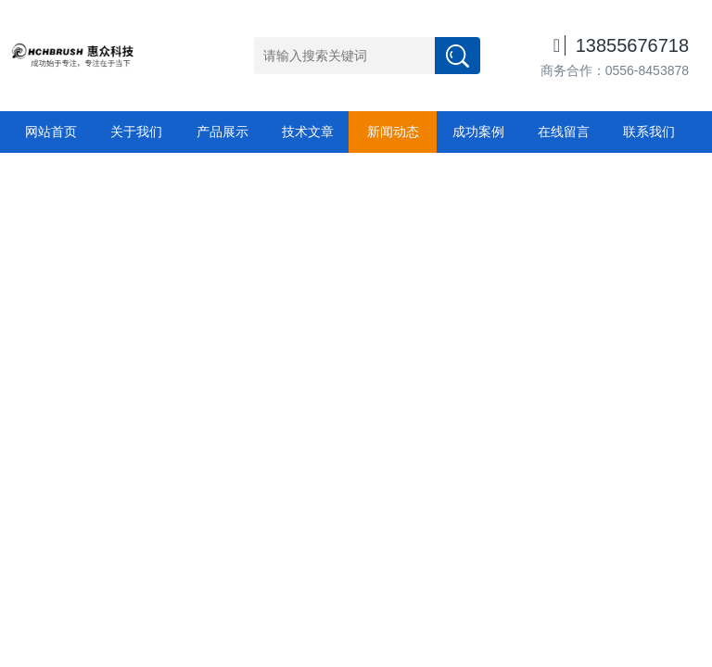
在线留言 (564, 131)
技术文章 (308, 131)
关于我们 (136, 131)
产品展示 (222, 131)
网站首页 (51, 131)
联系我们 (649, 131)
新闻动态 (393, 131)
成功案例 (478, 131)
